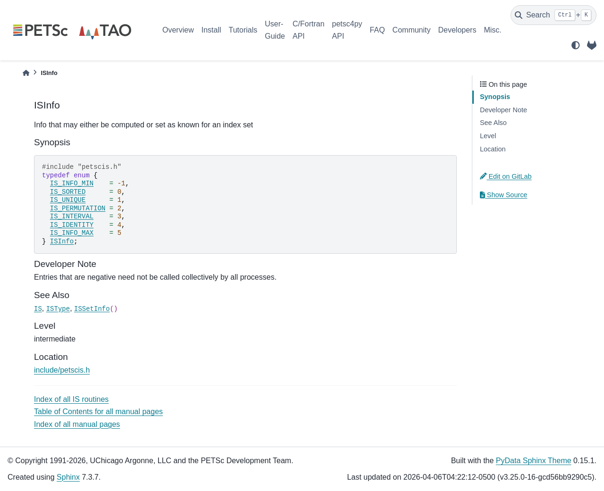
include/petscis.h (62, 370)
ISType (58, 309)
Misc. (492, 30)
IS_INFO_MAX (71, 233)
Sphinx (68, 477)
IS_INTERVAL (71, 216)
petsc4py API (347, 30)
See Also (493, 122)
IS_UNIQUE (68, 200)
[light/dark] (576, 45)
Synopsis (495, 96)
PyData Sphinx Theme (533, 461)
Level (488, 136)
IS (38, 309)
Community (412, 30)
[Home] (26, 73)
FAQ (377, 30)
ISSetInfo (92, 309)
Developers (457, 30)
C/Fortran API (309, 30)
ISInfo (62, 241)
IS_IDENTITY (71, 225)
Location (492, 149)
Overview (178, 30)
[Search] (553, 15)
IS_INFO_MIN (71, 183)
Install (211, 30)
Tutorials (242, 30)
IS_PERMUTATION (78, 208)
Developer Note (503, 110)
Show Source (503, 195)
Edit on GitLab (506, 176)
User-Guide (275, 30)
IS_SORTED (68, 192)
